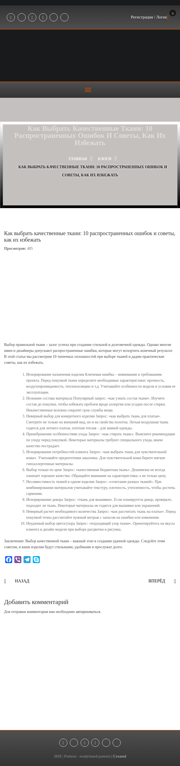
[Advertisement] (90, 678)
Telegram (21, 17)
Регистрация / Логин (148, 17)
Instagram (32, 17)
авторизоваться (88, 612)
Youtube (43, 17)
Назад (22, 581)
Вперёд (156, 581)
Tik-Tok (53, 17)
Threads (64, 17)
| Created (119, 756)
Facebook (11, 17)
